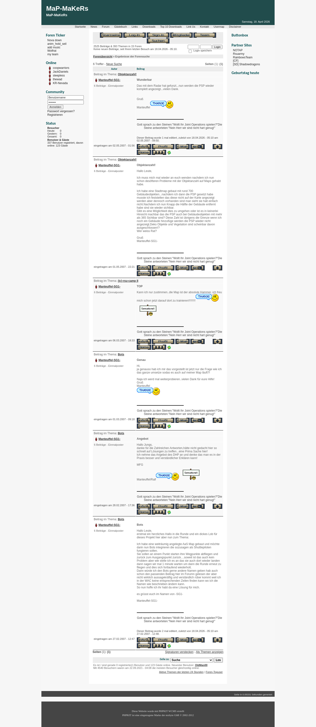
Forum (105, 26)
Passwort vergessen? (61, 111)
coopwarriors (61, 68)
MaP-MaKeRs (67, 8)
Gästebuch (120, 26)
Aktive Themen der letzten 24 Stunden (181, 672)
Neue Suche (114, 64)
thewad (57, 79)
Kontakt (204, 26)
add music (53, 47)
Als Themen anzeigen (209, 652)
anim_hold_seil (56, 43)
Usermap (219, 26)
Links (135, 26)
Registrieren (55, 114)
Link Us (191, 26)
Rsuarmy (238, 54)
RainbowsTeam (242, 57)
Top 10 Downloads (171, 26)
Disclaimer (235, 26)
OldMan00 (201, 665)
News (94, 26)
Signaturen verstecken (179, 652)
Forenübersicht (102, 56)
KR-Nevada (60, 83)
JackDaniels (60, 71)
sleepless (59, 75)
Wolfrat (51, 50)
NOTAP (237, 50)
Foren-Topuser (214, 672)
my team (52, 54)
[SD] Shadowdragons (246, 64)
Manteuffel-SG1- (109, 80)
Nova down (54, 40)
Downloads (149, 26)
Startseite (80, 26)
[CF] (235, 60)
